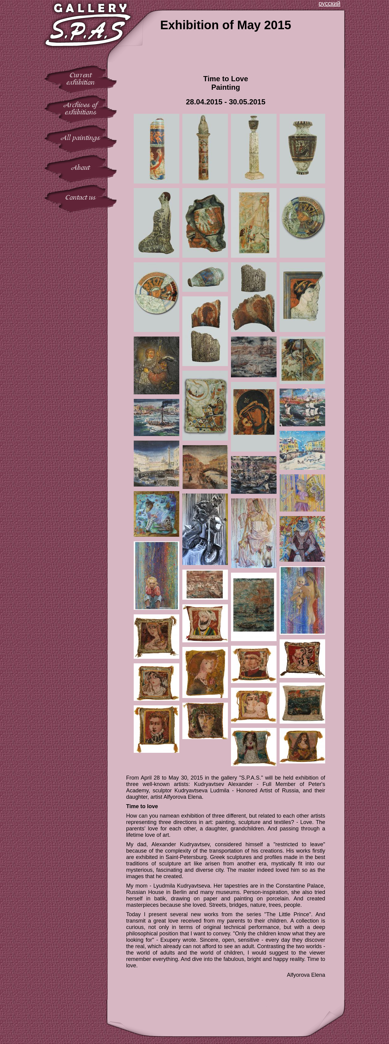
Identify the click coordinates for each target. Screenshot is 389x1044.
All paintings (80, 138)
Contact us (80, 197)
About (80, 167)
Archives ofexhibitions (81, 108)
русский (329, 3)
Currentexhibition (81, 78)
